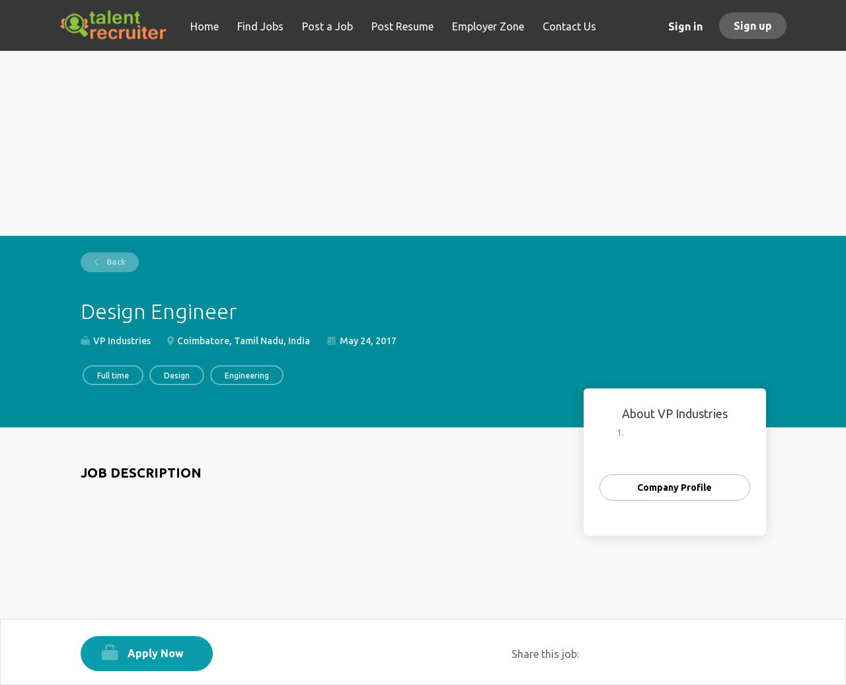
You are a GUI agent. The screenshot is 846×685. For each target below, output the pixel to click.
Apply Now (156, 653)
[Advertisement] (423, 143)
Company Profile (674, 487)
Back (115, 262)
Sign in (685, 26)
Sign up (753, 26)
